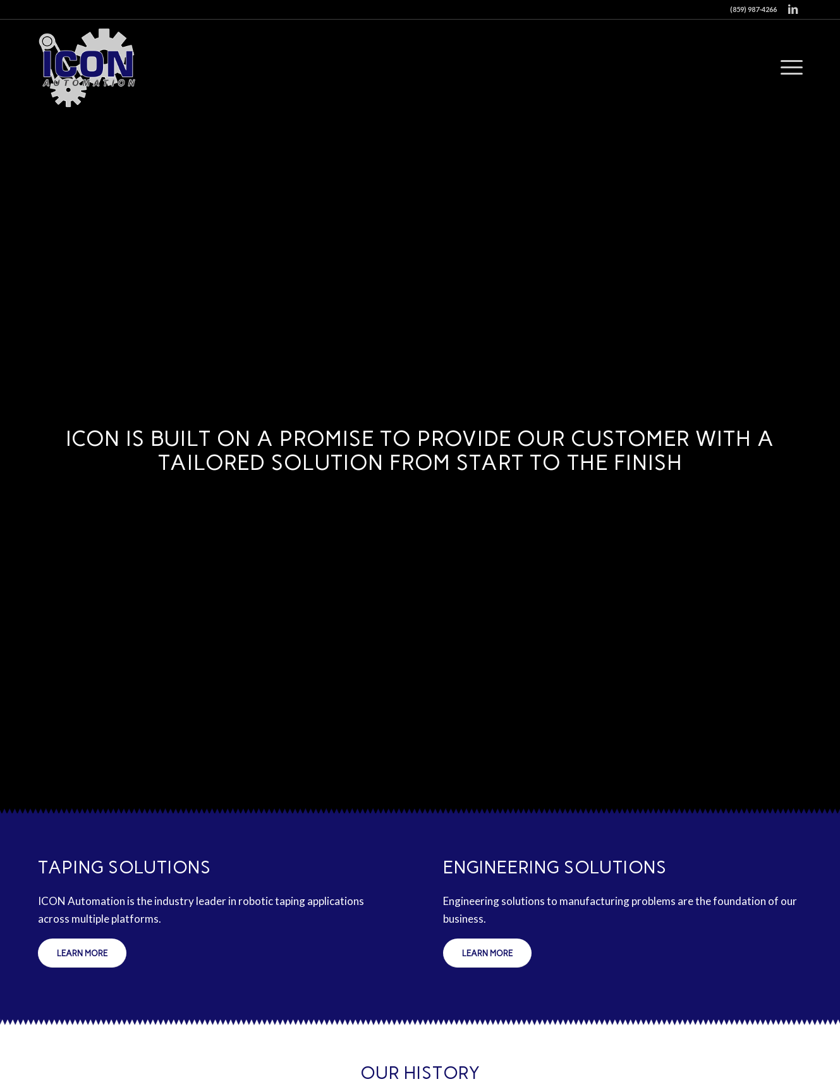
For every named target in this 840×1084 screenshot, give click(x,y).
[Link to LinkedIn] (793, 9)
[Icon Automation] (88, 67)
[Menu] (787, 67)
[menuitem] (787, 67)
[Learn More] (82, 953)
